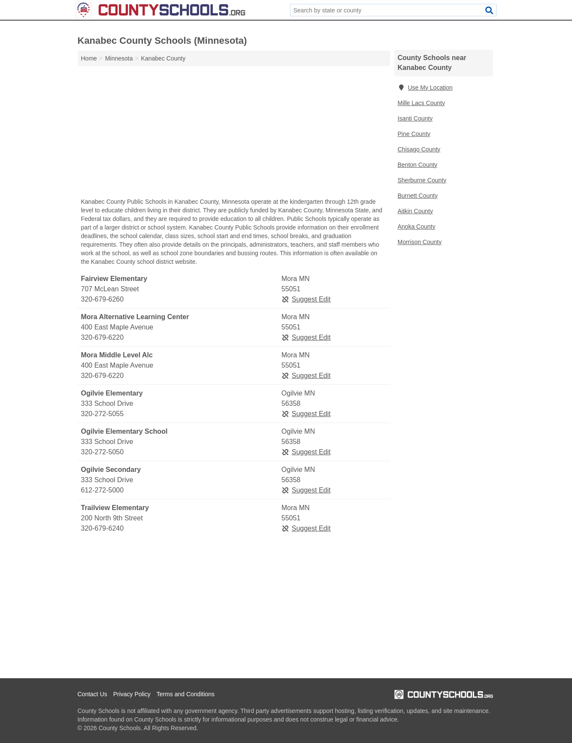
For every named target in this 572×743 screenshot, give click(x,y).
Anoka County (417, 226)
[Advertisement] (234, 134)
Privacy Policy (132, 694)
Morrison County (420, 242)
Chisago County (419, 149)
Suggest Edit (306, 299)
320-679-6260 (102, 299)
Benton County (418, 164)
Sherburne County (422, 180)
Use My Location (425, 87)
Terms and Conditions (186, 694)
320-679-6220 (102, 337)
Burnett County (418, 195)
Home (89, 58)
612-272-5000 (102, 490)
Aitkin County (415, 211)
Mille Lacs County (421, 103)
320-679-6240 (102, 528)
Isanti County (415, 118)
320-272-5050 (102, 452)
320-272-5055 (102, 413)
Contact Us (92, 694)
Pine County (414, 133)
